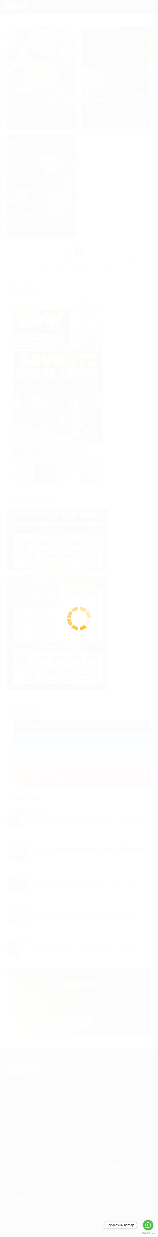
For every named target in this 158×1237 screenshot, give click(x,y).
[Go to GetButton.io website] (148, 1233)
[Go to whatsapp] (148, 1225)
